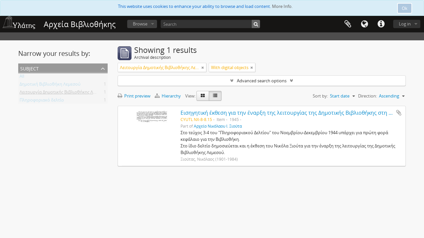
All (22, 77)
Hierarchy (168, 96)
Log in (405, 24)
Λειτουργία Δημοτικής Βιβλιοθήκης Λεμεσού (64, 93)
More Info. (282, 6)
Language (364, 24)
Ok (404, 8)
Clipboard (348, 24)
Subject (29, 67)
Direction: (367, 96)
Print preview (134, 96)
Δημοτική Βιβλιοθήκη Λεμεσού (50, 85)
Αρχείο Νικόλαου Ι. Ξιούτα (218, 126)
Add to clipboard (399, 112)
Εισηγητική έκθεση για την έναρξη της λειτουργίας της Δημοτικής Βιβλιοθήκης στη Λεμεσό (294, 112)
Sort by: (320, 96)
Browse (140, 24)
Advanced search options (262, 81)
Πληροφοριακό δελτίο (42, 101)
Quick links (381, 24)
